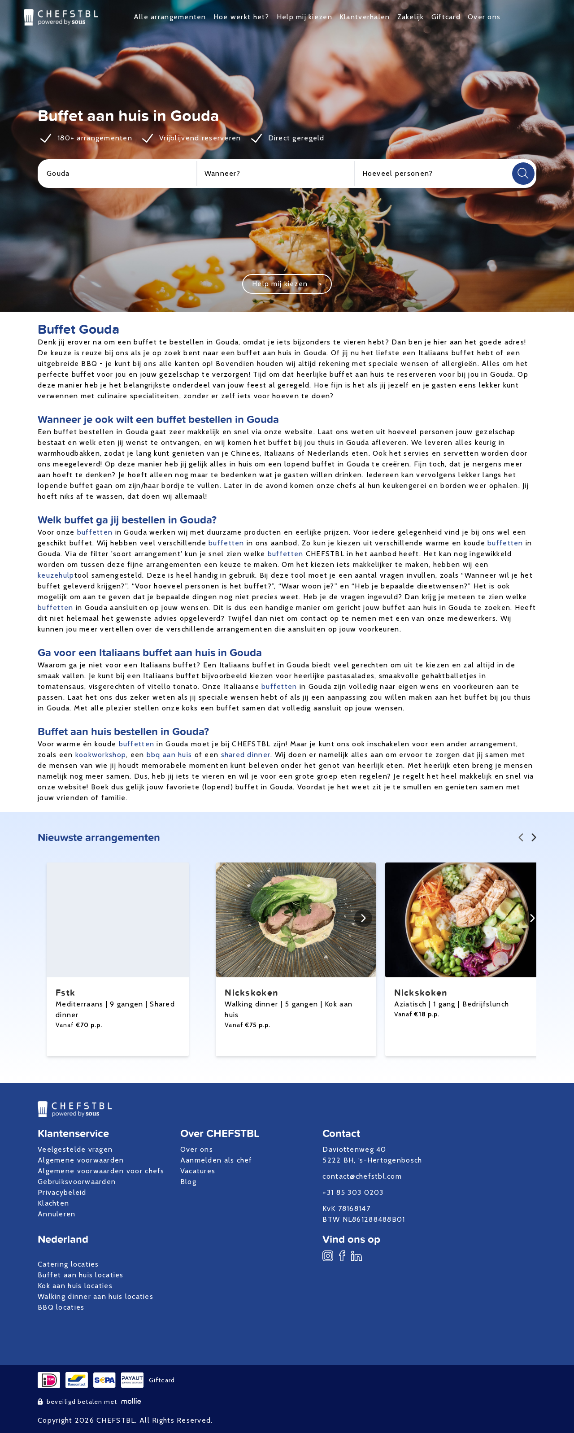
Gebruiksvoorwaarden (77, 1181)
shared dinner (246, 754)
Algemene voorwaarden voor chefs (101, 1171)
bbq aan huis (169, 754)
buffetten (95, 532)
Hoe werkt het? (241, 17)
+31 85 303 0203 (352, 1192)
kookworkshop (100, 754)
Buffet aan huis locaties (81, 1275)
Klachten (53, 1203)
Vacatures (198, 1171)
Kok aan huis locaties (75, 1285)
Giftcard (446, 17)
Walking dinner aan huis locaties (95, 1296)
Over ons (484, 17)
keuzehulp (56, 575)
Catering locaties (68, 1264)
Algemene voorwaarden (81, 1160)
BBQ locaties (61, 1307)
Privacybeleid (62, 1192)
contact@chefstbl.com (362, 1176)
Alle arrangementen (170, 17)
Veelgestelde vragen (75, 1149)
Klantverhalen (364, 17)
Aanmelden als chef (216, 1160)
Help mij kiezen (304, 17)
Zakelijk (410, 17)
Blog (188, 1181)
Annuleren (57, 1214)
